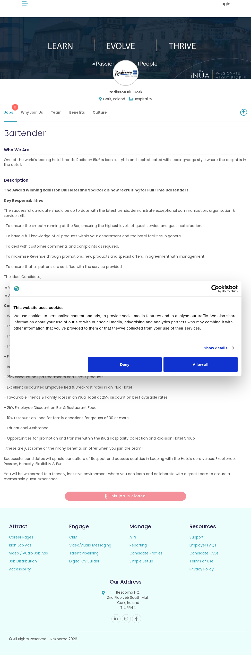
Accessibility (20, 571)
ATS (132, 539)
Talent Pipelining (84, 555)
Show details (216, 348)
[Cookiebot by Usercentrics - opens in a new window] (215, 289)
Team (56, 114)
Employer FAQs (202, 547)
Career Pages (21, 539)
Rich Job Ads (20, 547)
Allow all (201, 364)
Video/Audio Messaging (90, 547)
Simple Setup (141, 563)
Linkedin (115, 621)
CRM (73, 539)
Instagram (126, 621)
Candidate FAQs (204, 555)
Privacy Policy (201, 571)
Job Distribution (23, 563)
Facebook (136, 621)
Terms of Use (201, 563)
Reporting (138, 547)
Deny (124, 364)
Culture (100, 114)
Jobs (10, 111)
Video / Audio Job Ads (28, 555)
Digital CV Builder (84, 563)
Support (196, 539)
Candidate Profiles (145, 555)
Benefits (77, 114)
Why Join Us (32, 114)
